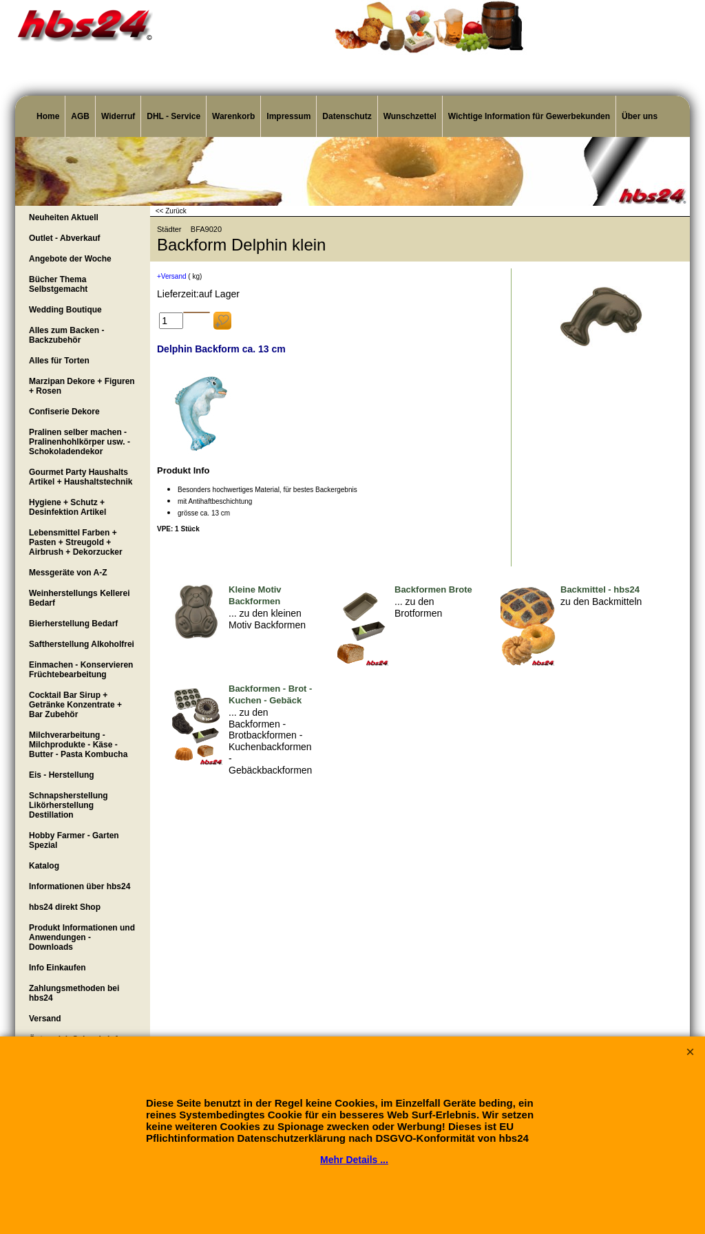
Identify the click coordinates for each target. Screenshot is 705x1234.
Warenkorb (233, 116)
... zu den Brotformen (418, 607)
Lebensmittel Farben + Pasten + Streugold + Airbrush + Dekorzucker (76, 542)
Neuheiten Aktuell (63, 217)
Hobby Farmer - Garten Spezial (74, 840)
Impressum (288, 116)
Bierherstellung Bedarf (73, 623)
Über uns (639, 116)
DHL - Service (173, 116)
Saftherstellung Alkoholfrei (81, 644)
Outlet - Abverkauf (65, 238)
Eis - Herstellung (61, 775)
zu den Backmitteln (601, 601)
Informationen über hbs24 (79, 886)
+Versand (172, 276)
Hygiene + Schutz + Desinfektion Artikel (67, 507)
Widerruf (118, 116)
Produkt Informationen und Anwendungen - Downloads (82, 937)
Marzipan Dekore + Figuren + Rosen (82, 386)
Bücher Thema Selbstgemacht (58, 284)
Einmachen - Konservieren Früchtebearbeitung (81, 669)
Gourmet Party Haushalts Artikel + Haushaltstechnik (80, 477)
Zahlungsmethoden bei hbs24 (74, 993)
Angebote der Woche (70, 259)
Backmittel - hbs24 (600, 589)
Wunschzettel (409, 116)
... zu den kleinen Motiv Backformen (267, 619)
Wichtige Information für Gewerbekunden (529, 116)
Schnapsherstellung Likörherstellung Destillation (68, 805)
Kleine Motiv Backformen (255, 595)
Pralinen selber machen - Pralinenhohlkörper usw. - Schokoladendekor (79, 441)
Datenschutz (346, 116)
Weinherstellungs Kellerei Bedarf (79, 598)
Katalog (44, 866)
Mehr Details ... (354, 1159)
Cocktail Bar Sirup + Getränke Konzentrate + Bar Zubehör (75, 704)
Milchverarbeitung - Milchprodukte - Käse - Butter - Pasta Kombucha (78, 744)
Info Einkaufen (57, 967)
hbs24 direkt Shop (65, 907)
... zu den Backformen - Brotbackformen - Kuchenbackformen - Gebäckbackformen (270, 741)
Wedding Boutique (65, 310)
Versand (45, 1018)
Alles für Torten (59, 360)
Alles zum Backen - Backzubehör (66, 335)
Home (47, 116)
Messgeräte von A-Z (68, 572)
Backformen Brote (433, 589)
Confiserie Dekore (64, 411)
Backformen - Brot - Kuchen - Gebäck (270, 694)
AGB (80, 116)
